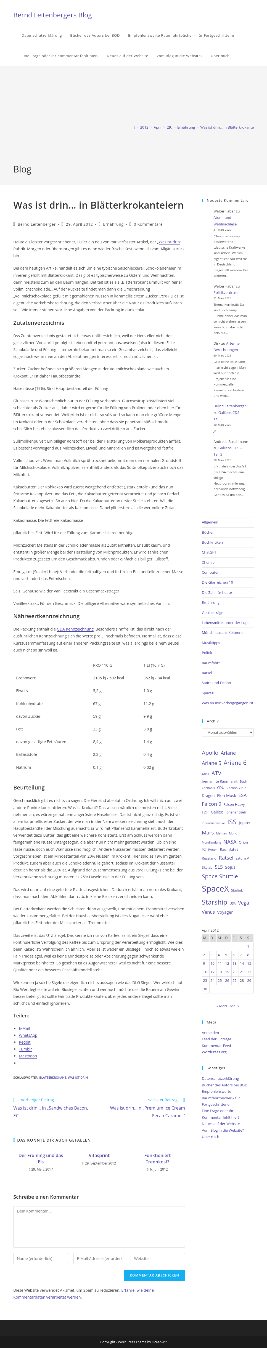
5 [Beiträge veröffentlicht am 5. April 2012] (226, 954)
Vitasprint (99, 1155)
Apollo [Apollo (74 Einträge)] (210, 752)
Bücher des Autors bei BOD (224, 1085)
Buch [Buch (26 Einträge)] (243, 781)
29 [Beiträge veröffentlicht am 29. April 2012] (249, 980)
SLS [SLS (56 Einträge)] (219, 866)
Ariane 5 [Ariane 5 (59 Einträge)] (211, 762)
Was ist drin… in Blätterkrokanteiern (230, 127)
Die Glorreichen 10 (217, 582)
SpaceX (208, 692)
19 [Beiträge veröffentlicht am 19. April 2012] (227, 971)
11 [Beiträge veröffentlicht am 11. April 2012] (220, 963)
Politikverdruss (225, 292)
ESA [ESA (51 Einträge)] (243, 795)
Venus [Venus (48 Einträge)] (208, 912)
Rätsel (207, 672)
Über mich (210, 1136)
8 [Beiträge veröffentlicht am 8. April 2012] (248, 954)
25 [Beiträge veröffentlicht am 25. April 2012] (220, 980)
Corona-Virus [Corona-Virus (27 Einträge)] (236, 788)
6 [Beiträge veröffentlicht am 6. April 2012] (233, 954)
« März (222, 1005)
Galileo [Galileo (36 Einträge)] (217, 812)
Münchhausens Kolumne (222, 632)
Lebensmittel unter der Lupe (226, 622)
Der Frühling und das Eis (40, 1158)
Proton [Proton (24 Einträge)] (213, 850)
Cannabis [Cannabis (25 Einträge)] (208, 788)
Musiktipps (211, 642)
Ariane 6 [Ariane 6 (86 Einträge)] (235, 763)
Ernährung (113, 224)
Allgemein (210, 522)
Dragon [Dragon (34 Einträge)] (208, 795)
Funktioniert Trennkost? (157, 1158)
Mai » (234, 1005)
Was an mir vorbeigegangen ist (227, 702)
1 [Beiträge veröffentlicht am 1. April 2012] (248, 946)
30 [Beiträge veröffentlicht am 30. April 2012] (205, 989)
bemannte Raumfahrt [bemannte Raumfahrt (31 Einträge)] (219, 781)
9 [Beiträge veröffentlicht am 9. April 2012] (204, 963)
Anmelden (210, 1032)
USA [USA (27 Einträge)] (233, 903)
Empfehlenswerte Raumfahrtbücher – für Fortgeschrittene (221, 1098)
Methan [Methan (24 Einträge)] (221, 833)
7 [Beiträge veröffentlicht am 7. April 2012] (241, 954)
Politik (207, 652)
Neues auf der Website (221, 1123)
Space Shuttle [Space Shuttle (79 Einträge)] (220, 876)
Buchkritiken (212, 542)
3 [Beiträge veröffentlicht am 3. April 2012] (211, 954)
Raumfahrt (211, 662)
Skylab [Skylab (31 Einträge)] (207, 867)
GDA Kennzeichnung (75, 629)
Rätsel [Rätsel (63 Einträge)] (226, 857)
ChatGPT (209, 552)
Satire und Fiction (216, 682)
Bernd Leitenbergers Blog (52, 14)
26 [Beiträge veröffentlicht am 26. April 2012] (227, 980)
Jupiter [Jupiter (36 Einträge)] (245, 822)
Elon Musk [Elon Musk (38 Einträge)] (226, 795)
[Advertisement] (133, 121)
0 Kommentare (148, 224)
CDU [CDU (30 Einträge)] (220, 787)
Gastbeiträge (212, 612)
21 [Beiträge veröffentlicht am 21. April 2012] (242, 971)
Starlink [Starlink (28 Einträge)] (237, 890)
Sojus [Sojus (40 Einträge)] (230, 867)
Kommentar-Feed (216, 1045)
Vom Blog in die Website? (223, 1130)
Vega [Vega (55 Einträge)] (243, 902)
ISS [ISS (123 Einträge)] (232, 821)
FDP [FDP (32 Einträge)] (205, 812)
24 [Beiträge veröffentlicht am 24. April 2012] (212, 980)
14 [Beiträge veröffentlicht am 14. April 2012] (242, 963)
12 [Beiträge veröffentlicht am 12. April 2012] (227, 963)
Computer (210, 572)
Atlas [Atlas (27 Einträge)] (205, 774)
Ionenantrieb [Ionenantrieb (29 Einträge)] (236, 812)
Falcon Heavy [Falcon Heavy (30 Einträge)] (234, 804)
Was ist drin (169, 241)
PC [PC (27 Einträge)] (204, 849)
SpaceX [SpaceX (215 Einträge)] (215, 888)
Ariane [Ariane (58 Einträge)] (228, 752)
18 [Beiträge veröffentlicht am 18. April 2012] (220, 971)
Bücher (208, 532)
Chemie (208, 562)
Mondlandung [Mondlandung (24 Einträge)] (211, 842)
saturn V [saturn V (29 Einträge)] (242, 858)
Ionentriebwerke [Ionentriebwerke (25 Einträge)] (213, 823)
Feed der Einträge (216, 1038)
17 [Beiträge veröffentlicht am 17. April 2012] (212, 971)
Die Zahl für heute (217, 592)
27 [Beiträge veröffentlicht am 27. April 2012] (234, 980)
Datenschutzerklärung (220, 1078)
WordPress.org (214, 1051)
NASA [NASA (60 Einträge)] (229, 841)
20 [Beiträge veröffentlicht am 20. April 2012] (234, 971)
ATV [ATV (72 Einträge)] (216, 773)
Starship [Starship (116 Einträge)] (214, 901)
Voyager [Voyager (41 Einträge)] (225, 912)
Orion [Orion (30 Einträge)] (243, 842)
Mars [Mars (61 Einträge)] (208, 832)
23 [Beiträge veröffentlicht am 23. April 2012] (205, 980)
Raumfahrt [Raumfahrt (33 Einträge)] (229, 849)
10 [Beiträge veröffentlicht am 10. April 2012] (212, 963)
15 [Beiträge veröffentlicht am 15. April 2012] (249, 963)
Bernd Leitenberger (37, 224)
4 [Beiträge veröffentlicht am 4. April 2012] (219, 954)
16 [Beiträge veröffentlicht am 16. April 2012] (205, 971)
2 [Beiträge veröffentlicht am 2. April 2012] (204, 954)
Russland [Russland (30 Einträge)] (209, 858)
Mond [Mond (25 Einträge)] (233, 833)
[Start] (134, 127)
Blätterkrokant (52, 1077)
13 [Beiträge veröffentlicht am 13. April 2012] (234, 963)
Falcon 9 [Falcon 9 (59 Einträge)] (211, 803)
